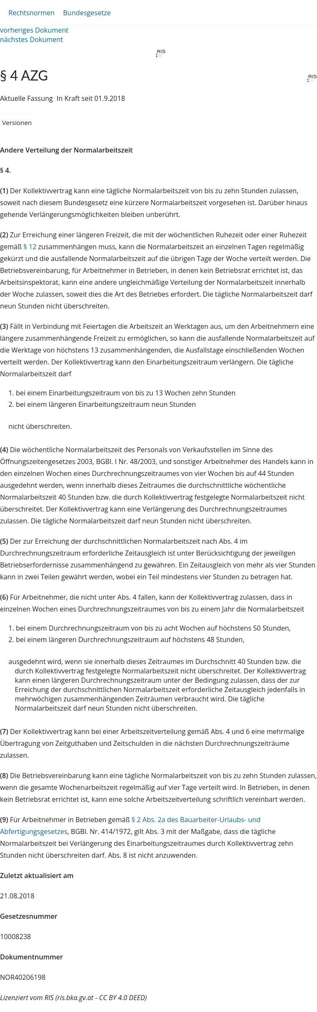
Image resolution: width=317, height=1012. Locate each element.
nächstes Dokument (31, 39)
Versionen (17, 122)
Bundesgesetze (87, 12)
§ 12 (30, 246)
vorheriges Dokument (34, 30)
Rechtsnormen (31, 12)
